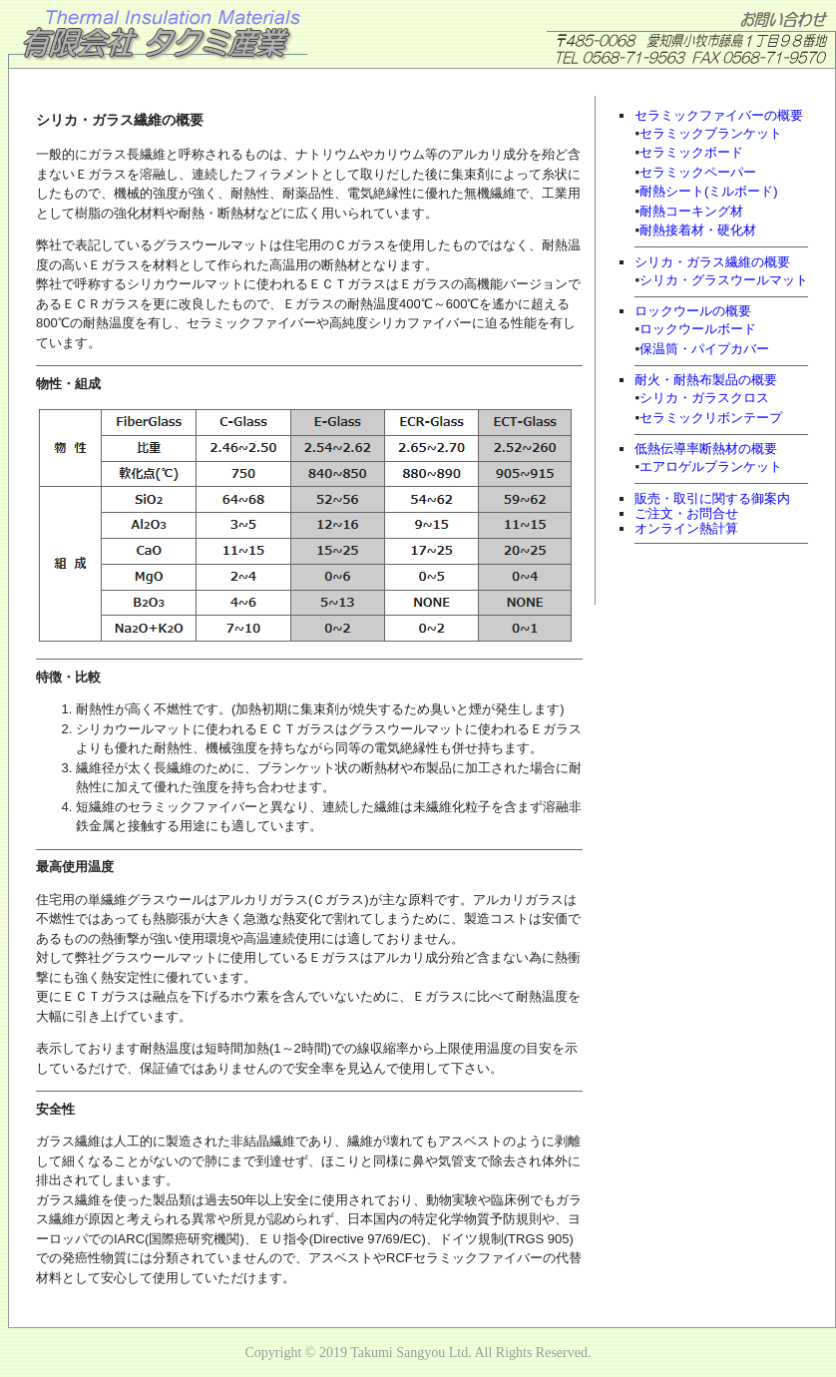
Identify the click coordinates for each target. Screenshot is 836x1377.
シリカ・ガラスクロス (704, 397)
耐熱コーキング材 (691, 211)
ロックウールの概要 (692, 310)
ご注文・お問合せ (686, 513)
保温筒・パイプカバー (704, 348)
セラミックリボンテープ (710, 417)
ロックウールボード (697, 328)
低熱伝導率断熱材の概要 (705, 448)
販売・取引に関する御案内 (712, 498)
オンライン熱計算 (686, 528)
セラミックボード (691, 152)
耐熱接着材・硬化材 (697, 230)
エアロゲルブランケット (710, 466)
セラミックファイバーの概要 (718, 115)
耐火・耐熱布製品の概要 (705, 379)
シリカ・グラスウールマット (723, 279)
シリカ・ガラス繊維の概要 (712, 261)
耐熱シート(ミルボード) (708, 191)
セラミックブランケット (710, 133)
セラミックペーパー (697, 172)
